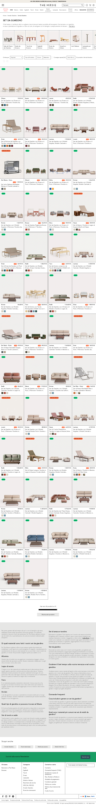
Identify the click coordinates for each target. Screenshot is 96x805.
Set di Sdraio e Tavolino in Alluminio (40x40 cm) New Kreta (84, 471)
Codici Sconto (49, 791)
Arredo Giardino (28, 788)
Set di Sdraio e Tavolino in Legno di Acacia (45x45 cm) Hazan (84, 226)
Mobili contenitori (48, 10)
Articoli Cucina (70, 10)
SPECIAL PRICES (28, 785)
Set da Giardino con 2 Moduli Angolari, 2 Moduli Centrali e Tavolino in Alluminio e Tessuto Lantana (82, 432)
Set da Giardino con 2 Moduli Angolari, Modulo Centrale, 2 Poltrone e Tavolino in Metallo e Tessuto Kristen (83, 185)
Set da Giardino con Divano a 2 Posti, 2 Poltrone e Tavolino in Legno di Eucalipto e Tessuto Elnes (83, 308)
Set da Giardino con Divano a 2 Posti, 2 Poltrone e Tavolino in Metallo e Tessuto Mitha (58, 184)
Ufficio (76, 10)
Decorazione (62, 10)
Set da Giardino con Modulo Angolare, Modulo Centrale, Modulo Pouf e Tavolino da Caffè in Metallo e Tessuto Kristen (12, 309)
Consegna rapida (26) (60, 57)
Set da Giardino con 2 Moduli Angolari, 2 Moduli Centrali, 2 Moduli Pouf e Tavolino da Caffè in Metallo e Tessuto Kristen (83, 554)
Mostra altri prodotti (48, 615)
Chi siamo (5, 765)
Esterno (16, 10)
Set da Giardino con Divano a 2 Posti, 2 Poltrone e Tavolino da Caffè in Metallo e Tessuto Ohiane (11, 102)
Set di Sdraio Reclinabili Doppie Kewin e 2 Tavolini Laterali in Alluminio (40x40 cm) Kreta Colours (11, 349)
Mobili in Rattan (28, 780)
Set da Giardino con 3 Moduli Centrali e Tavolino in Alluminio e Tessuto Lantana (59, 349)
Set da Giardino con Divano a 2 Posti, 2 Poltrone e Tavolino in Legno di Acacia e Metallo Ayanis (35, 102)
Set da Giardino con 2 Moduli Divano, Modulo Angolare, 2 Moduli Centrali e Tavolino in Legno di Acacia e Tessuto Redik (83, 103)
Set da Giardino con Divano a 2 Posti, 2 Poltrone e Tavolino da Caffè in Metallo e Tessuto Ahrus (59, 227)
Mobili (41, 10)
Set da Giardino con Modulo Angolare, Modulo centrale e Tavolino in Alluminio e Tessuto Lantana (10, 595)
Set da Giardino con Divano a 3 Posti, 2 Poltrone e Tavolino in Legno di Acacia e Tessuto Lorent (83, 143)
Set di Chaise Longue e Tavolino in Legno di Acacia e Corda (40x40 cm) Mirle (35, 472)
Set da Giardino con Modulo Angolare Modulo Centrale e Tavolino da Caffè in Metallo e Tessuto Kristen (34, 554)
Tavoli (32, 10)
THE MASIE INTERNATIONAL (77, 765)
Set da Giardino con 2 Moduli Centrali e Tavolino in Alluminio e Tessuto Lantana (83, 513)
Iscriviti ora (85, 757)
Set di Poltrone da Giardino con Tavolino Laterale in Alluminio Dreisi (11, 142)
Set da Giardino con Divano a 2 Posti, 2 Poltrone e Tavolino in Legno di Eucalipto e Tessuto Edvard (34, 185)
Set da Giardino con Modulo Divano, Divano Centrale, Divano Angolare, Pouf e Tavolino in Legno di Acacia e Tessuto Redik (35, 268)
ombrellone (85, 638)
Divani (36, 10)
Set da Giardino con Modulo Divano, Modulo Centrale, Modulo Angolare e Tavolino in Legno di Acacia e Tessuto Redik (11, 554)
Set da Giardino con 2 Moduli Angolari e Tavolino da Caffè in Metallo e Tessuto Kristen (58, 390)
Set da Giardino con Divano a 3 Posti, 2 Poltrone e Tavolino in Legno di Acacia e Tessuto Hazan (35, 349)
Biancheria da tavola (29, 783)
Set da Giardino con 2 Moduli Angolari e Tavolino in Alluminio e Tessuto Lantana (59, 553)
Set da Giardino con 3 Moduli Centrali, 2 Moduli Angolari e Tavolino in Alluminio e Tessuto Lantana (82, 268)
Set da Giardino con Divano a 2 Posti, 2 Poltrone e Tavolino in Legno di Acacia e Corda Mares (35, 390)
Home (4, 15)
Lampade (55, 10)
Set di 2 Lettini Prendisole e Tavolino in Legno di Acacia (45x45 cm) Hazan (59, 431)
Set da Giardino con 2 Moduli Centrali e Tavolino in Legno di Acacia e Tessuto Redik (10, 390)
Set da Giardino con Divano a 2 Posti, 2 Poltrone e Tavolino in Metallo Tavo (34, 143)
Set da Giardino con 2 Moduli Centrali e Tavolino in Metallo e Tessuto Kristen (10, 513)
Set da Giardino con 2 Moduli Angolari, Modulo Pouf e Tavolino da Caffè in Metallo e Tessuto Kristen (35, 595)
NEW (11, 10)
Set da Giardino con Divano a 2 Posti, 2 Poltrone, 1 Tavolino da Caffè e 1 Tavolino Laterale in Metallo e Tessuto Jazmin (58, 103)
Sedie (21, 10)
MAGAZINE (83, 10)
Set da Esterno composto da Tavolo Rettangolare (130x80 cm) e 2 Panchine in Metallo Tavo (60, 268)
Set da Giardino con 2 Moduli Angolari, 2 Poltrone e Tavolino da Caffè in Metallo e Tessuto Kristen (11, 227)
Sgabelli (26, 10)
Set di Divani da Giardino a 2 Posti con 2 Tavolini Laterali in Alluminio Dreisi (11, 268)
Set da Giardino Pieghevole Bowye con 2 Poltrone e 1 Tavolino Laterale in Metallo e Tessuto (35, 227)
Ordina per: (6, 57)
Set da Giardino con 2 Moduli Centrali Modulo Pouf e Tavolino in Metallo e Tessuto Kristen (35, 431)
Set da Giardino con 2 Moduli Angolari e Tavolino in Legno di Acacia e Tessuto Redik (10, 472)
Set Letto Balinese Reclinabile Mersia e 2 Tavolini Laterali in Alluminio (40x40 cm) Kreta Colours (11, 186)
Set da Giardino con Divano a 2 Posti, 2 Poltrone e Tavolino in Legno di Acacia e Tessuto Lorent (11, 431)
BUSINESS (90, 10)
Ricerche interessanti (29, 790)
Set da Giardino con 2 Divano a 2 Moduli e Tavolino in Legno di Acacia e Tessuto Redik (59, 308)
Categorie (26, 765)
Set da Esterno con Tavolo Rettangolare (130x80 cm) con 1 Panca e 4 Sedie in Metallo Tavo (35, 308)
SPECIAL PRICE (5, 10)
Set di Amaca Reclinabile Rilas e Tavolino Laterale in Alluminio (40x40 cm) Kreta (82, 390)
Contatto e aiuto (50, 765)
